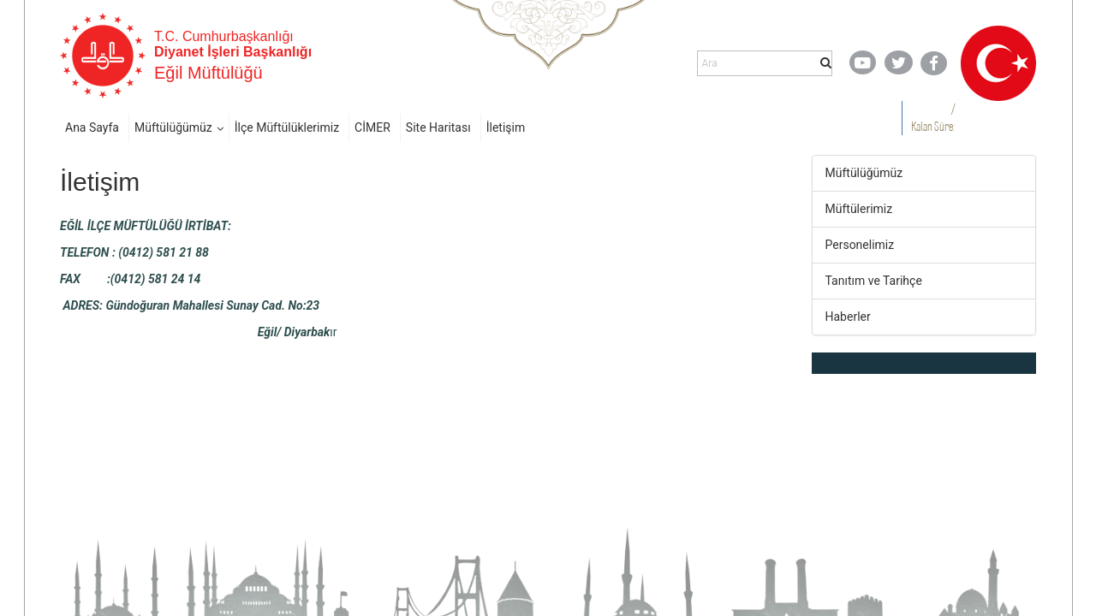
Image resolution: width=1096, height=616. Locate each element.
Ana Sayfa (92, 127)
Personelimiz (860, 245)
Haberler (848, 316)
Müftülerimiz (859, 209)
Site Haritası (438, 127)
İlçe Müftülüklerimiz (287, 127)
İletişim (506, 127)
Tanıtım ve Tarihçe (873, 280)
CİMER (372, 127)
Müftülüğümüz (173, 127)
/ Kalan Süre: (933, 117)
